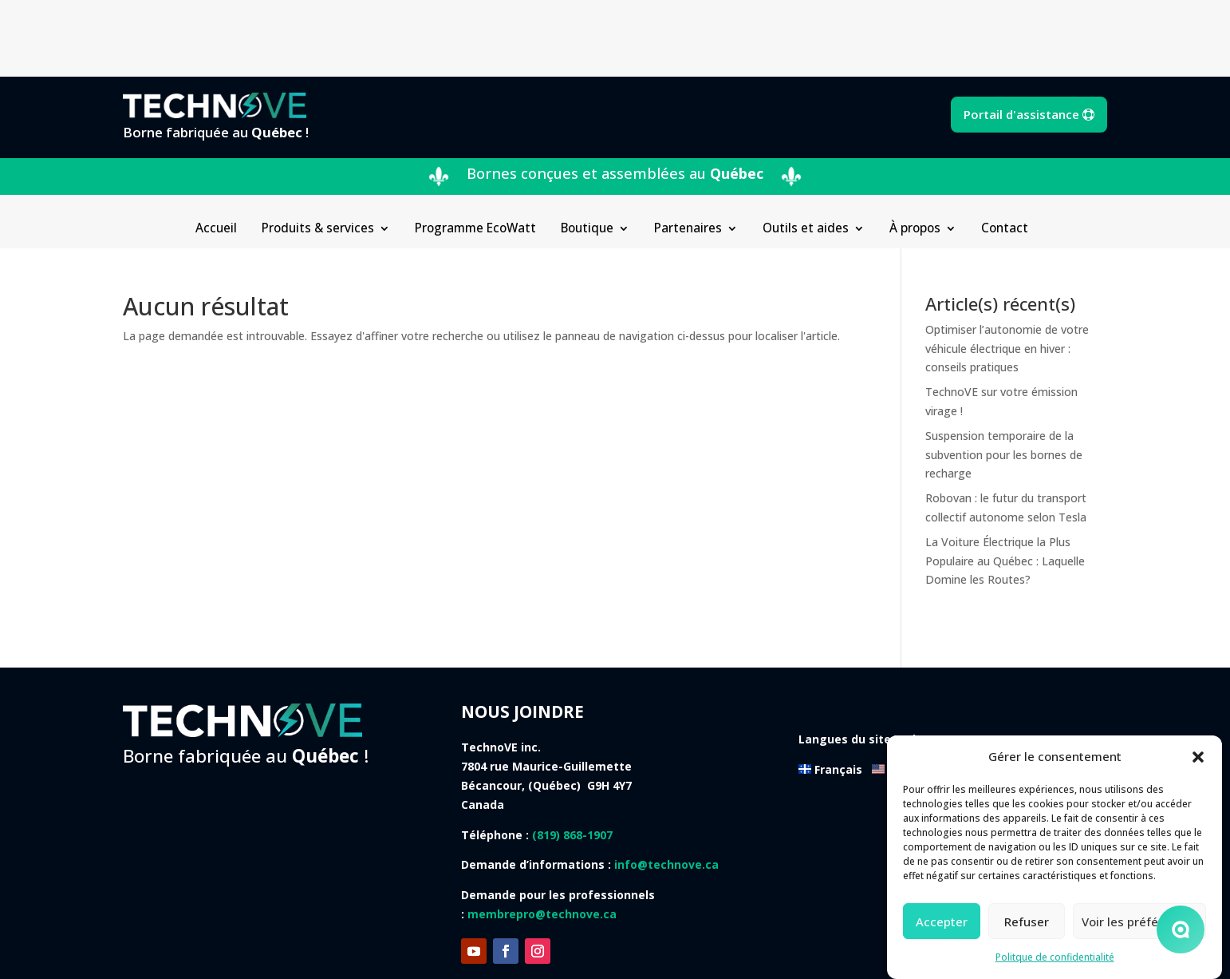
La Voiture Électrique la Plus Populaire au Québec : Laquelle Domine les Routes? (1005, 484)
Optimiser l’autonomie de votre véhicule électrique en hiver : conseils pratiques (1007, 272)
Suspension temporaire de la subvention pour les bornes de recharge (1003, 378)
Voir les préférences (1139, 921)
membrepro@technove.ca (542, 837)
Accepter (942, 921)
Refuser (1026, 921)
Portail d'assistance (1021, 38)
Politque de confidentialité (1054, 957)
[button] (1198, 757)
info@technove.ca (666, 787)
